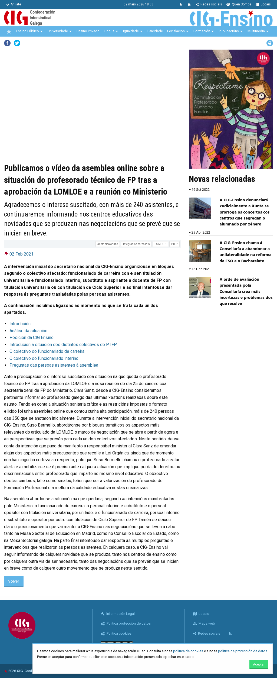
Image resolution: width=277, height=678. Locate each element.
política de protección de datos (242, 651)
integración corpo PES (136, 244)
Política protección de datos (126, 623)
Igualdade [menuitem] (131, 31)
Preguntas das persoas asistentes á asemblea (53, 365)
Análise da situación (28, 330)
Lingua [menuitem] (109, 31)
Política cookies (116, 633)
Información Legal (118, 614)
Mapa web (204, 623)
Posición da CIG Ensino (31, 337)
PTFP (174, 244)
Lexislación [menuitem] (176, 31)
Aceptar (259, 664)
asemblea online (107, 244)
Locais (263, 4)
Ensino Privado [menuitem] (88, 31)
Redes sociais (209, 4)
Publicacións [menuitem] (229, 31)
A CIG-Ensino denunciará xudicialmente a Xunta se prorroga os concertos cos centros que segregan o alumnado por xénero (244, 212)
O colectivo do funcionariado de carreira (46, 351)
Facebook (7, 43)
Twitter (17, 43)
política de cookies (188, 651)
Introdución (20, 323)
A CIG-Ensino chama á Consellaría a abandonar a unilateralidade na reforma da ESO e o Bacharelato (245, 252)
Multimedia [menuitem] (256, 31)
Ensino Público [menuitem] (27, 31)
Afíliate (13, 4)
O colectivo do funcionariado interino (43, 358)
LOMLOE (160, 244)
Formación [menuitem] (201, 31)
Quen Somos (238, 4)
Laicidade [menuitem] (155, 31)
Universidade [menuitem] (58, 31)
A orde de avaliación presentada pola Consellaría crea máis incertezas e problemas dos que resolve (245, 292)
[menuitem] (9, 31)
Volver (13, 581)
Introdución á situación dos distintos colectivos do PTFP (63, 344)
